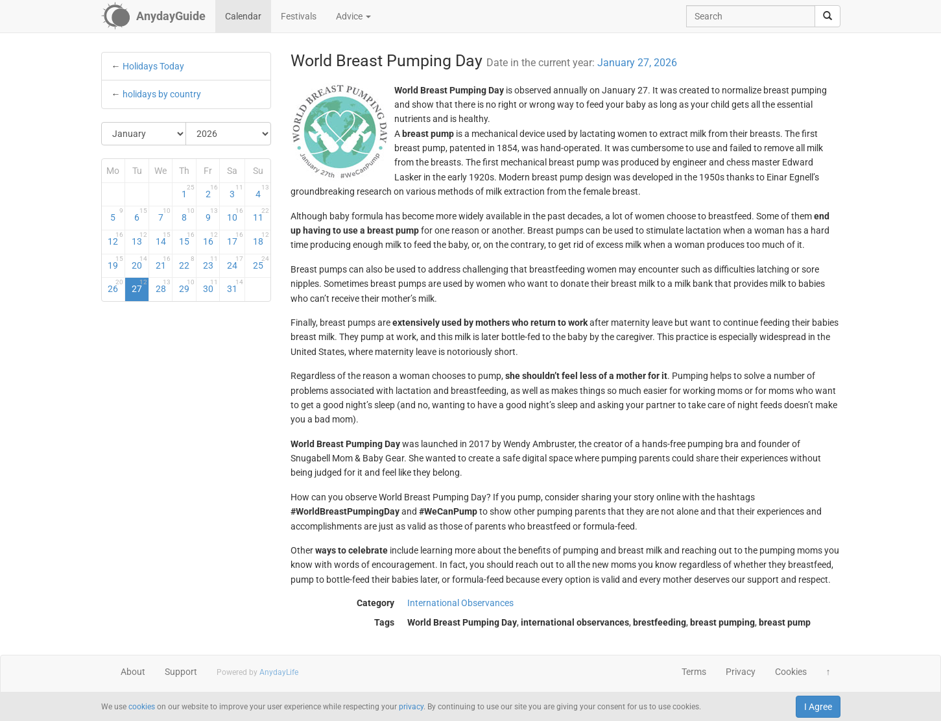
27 (139, 286)
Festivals (298, 16)
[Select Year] (228, 134)
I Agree (818, 707)
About (133, 671)
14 (163, 239)
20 (139, 263)
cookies (141, 706)
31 (235, 286)
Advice (353, 16)
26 (115, 286)
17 (235, 239)
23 (211, 263)
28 (163, 286)
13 (139, 239)
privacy (411, 706)
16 (211, 239)
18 (261, 239)
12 (115, 239)
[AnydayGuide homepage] (153, 16)
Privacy (741, 671)
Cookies (791, 671)
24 (235, 263)
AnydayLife (278, 672)
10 (235, 215)
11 (261, 215)
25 (261, 263)
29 (187, 286)
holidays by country (162, 94)
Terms (694, 671)
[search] (827, 16)
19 (115, 263)
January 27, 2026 (637, 62)
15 (187, 239)
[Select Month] (144, 134)
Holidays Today (153, 66)
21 (163, 263)
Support (181, 671)
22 (187, 263)
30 (211, 286)
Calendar (243, 16)
